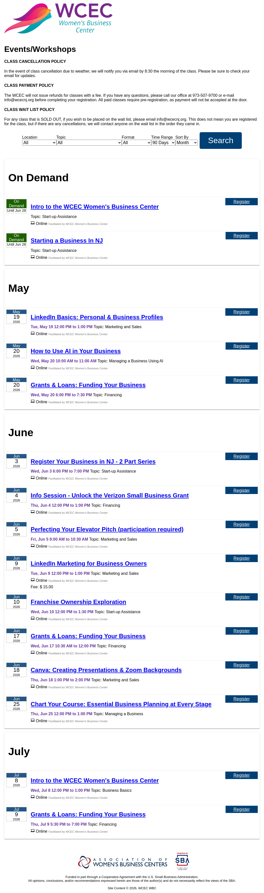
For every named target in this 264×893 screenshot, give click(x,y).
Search (220, 140)
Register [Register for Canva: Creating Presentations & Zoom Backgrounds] (241, 665)
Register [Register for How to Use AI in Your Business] (242, 345)
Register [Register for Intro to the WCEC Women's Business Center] (241, 201)
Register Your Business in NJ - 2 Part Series (93, 461)
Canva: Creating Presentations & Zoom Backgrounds (106, 670)
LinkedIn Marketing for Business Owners (89, 563)
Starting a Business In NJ (67, 240)
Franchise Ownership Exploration (78, 601)
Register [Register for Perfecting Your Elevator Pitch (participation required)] (242, 524)
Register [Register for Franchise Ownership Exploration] (241, 597)
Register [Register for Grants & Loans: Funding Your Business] (242, 380)
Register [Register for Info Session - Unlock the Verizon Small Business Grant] (241, 490)
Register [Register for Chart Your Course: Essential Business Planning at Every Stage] (241, 698)
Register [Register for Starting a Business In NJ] (242, 235)
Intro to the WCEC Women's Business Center (95, 206)
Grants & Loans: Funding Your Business (88, 385)
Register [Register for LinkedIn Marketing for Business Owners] (242, 558)
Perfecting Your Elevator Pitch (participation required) (107, 529)
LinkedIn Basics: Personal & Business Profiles (97, 317)
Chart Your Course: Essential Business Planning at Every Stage (121, 704)
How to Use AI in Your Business (76, 351)
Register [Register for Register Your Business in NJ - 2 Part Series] (241, 456)
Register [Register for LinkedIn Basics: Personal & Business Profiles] (241, 311)
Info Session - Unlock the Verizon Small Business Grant (110, 495)
